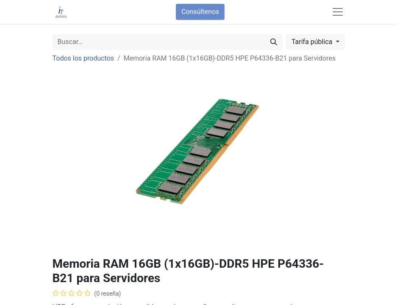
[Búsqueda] (274, 42)
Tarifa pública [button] (313, 42)
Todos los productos (83, 58)
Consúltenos (200, 12)
